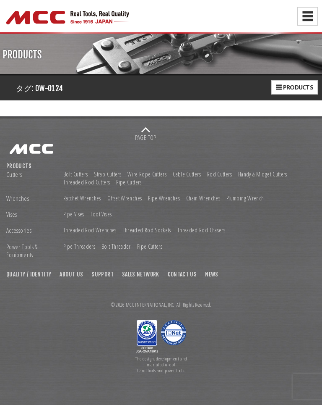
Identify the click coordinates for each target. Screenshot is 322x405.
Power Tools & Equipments (22, 251)
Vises (11, 214)
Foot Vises (101, 214)
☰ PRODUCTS (294, 87)
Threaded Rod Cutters (86, 182)
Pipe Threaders (79, 246)
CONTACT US (182, 274)
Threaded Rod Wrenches (90, 230)
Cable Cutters (187, 174)
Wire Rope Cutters (146, 174)
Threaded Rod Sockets (147, 230)
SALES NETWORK (140, 274)
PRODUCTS (18, 165)
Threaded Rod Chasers (201, 230)
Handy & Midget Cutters (262, 174)
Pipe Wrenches (164, 198)
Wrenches (17, 198)
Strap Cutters (107, 174)
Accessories (18, 230)
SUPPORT (102, 274)
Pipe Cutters (128, 182)
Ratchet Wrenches (82, 198)
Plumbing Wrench (245, 198)
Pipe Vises (73, 214)
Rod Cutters (219, 174)
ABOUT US (71, 274)
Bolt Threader (116, 246)
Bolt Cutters (75, 174)
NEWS (211, 274)
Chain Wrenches (203, 198)
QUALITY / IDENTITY (28, 274)
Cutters (14, 175)
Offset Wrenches (124, 198)
